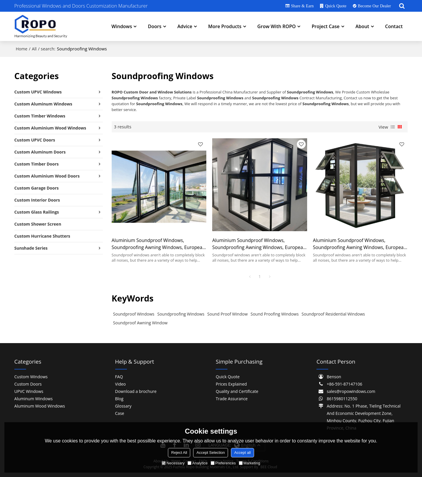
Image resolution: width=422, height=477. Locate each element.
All (34, 49)
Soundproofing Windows (181, 314)
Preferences (223, 463)
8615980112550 (342, 398)
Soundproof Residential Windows (333, 314)
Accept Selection (210, 452)
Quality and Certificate (237, 391)
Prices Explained (231, 384)
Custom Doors (28, 384)
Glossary (123, 406)
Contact (394, 26)
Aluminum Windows (33, 398)
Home (22, 49)
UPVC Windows (28, 391)
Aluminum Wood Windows (39, 406)
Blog (119, 398)
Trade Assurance (232, 398)
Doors (154, 26)
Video (120, 384)
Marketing (249, 463)
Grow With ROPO (276, 26)
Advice (184, 26)
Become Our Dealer (374, 6)
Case (119, 413)
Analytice (198, 463)
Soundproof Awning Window (140, 323)
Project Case (325, 26)
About (362, 26)
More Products (224, 26)
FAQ (119, 376)
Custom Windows (31, 376)
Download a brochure (136, 391)
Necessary (173, 463)
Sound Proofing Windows (275, 314)
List (392, 127)
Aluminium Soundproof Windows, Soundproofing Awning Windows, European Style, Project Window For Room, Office (158, 244)
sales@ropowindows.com (351, 391)
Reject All (179, 452)
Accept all (242, 452)
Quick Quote (335, 6)
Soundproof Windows (133, 314)
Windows (121, 26)
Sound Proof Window (227, 314)
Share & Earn (302, 6)
